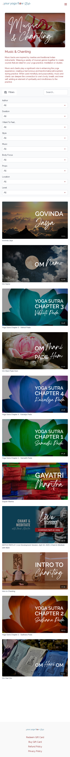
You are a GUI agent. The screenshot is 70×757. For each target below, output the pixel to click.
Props (4, 166)
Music (4, 144)
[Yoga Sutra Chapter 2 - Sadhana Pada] (35, 634)
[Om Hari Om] (35, 678)
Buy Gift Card (35, 742)
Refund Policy (35, 746)
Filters (9, 92)
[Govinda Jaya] (35, 240)
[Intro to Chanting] (35, 591)
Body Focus (7, 155)
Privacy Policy (35, 751)
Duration (5, 111)
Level (4, 188)
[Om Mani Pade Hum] (35, 371)
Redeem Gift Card (35, 737)
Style (4, 133)
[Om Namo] (35, 284)
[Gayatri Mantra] (35, 501)
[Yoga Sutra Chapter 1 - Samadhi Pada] (35, 458)
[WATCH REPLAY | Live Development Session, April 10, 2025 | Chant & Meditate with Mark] (35, 546)
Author (5, 100)
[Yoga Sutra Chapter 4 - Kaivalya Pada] (35, 414)
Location (6, 177)
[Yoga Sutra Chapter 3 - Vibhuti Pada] (35, 327)
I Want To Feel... (9, 122)
